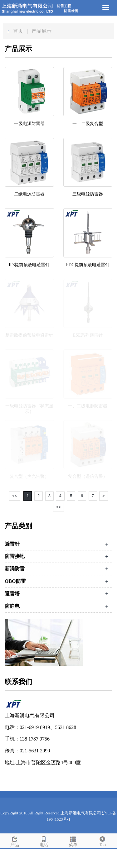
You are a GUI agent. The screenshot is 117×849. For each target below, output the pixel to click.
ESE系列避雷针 (88, 335)
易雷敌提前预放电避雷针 (29, 335)
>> (58, 507)
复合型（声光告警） (29, 476)
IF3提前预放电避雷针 (29, 264)
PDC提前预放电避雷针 (88, 264)
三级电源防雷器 (87, 194)
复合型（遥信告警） (87, 476)
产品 (14, 840)
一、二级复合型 (87, 123)
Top (102, 840)
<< (14, 495)
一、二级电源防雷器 (87, 406)
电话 (44, 840)
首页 (18, 31)
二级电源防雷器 (29, 194)
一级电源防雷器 (29, 123)
